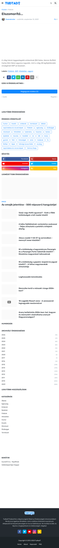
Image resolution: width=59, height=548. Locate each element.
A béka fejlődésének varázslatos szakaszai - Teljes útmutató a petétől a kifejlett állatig (38, 226)
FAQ (40, 544)
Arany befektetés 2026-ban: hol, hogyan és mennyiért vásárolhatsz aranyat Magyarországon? (37, 314)
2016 (29, 361)
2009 (29, 384)
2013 (29, 371)
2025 (29, 338)
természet (33, 124)
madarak (40, 140)
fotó (13, 140)
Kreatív (4, 423)
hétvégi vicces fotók (26, 144)
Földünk (10, 9)
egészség (39, 128)
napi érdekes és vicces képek (13, 148)
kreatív (14, 124)
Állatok (4, 401)
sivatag (39, 144)
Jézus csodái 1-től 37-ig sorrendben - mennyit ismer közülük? (36, 239)
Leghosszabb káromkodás (30, 277)
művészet (6, 132)
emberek (23, 124)
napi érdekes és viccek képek (13, 128)
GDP (16, 71)
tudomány (28, 132)
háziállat (25, 136)
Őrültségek (5, 429)
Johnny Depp (31, 148)
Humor (4, 420)
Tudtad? (38, 540)
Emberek (5, 407)
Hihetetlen (5, 417)
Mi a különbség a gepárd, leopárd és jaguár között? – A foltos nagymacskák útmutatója (38, 264)
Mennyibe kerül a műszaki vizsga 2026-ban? (36, 289)
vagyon (30, 71)
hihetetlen (23, 71)
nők (39, 136)
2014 (29, 368)
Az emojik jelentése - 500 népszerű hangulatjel (29, 204)
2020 (29, 355)
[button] (2, 3)
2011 (29, 378)
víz (33, 136)
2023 (29, 345)
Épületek (5, 410)
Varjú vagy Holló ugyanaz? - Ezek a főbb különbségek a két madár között (37, 214)
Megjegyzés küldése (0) (29, 91)
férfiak (5, 144)
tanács (47, 132)
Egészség (5, 404)
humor (5, 124)
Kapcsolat (33, 544)
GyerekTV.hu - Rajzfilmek (10, 462)
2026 (29, 335)
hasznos (39, 132)
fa (48, 140)
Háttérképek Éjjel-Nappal (10, 465)
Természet (5, 433)
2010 (29, 381)
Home (19, 544)
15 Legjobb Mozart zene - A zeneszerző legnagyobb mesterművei (36, 302)
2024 (29, 341)
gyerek (5, 140)
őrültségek (50, 128)
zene (31, 140)
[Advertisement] (29, 41)
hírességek (22, 140)
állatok (43, 124)
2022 (29, 348)
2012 (29, 374)
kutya (46, 136)
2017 (29, 358)
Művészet (5, 426)
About (26, 544)
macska (15, 136)
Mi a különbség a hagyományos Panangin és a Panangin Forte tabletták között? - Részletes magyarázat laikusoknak (37, 251)
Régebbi (53, 97)
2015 (29, 365)
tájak (13, 144)
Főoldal (4, 9)
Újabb (5, 97)
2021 (29, 351)
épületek (6, 136)
